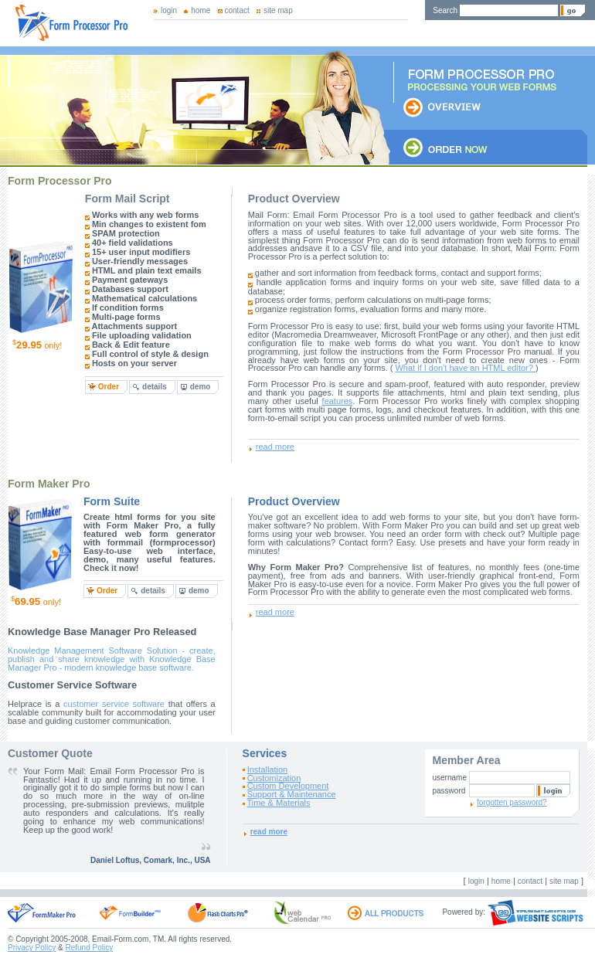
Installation (267, 769)
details (154, 386)
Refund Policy (89, 947)
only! (37, 344)
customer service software (114, 703)
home (200, 10)
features (337, 401)
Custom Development (288, 785)
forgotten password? (512, 802)
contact (237, 10)
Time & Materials (278, 802)
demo (200, 386)
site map (278, 10)
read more (275, 446)
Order (108, 386)
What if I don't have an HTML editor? (465, 367)
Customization (274, 778)
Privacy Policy (32, 947)
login (169, 10)
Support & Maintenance (291, 794)
